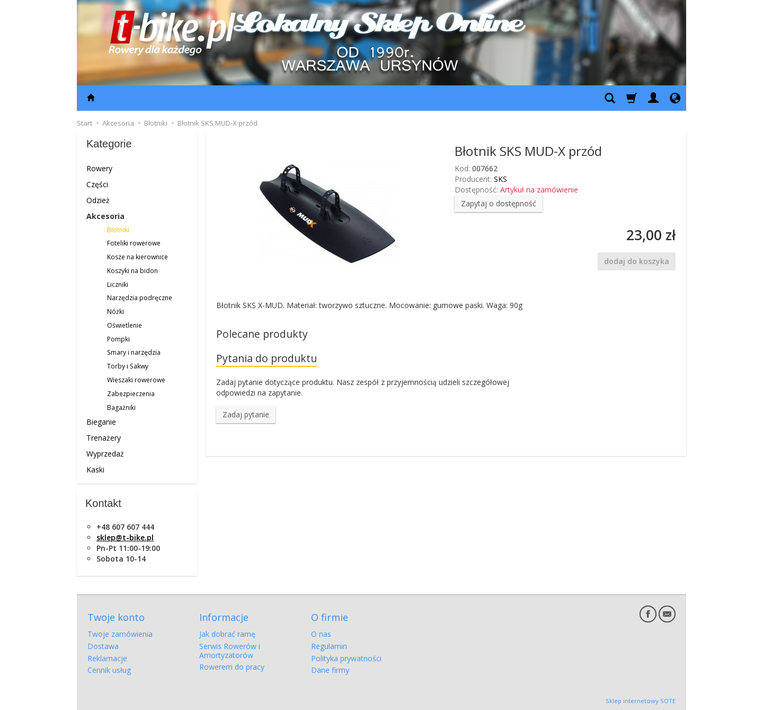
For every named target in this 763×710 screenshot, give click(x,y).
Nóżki (115, 311)
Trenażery (103, 438)
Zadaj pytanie (246, 415)
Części (97, 184)
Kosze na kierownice (137, 256)
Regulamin (329, 644)
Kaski (95, 469)
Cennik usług (109, 669)
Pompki (118, 339)
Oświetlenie (124, 325)
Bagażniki (121, 407)
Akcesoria (105, 216)
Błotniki (118, 229)
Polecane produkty (262, 334)
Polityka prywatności (346, 657)
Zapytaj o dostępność (498, 203)
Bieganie (101, 422)
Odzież (98, 200)
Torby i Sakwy (127, 366)
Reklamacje (107, 657)
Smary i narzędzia (134, 352)
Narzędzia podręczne (139, 297)
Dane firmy (330, 669)
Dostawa (103, 644)
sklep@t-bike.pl (125, 537)
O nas (321, 632)
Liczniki (117, 284)
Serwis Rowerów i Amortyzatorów (229, 649)
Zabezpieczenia (131, 393)
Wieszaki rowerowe (136, 379)
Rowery (99, 168)
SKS (500, 179)
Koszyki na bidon (132, 270)
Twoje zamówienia (120, 632)
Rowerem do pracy (231, 666)
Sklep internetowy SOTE (641, 699)
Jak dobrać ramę (227, 632)
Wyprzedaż (105, 454)
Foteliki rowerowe (134, 243)
